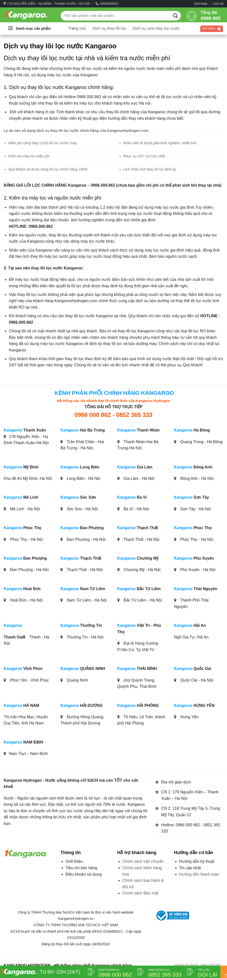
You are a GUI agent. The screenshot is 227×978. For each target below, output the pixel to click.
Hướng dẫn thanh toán (199, 874)
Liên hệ (218, 3)
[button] (41, 28)
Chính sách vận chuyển (143, 861)
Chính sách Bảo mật (140, 893)
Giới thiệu (200, 3)
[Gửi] (175, 15)
